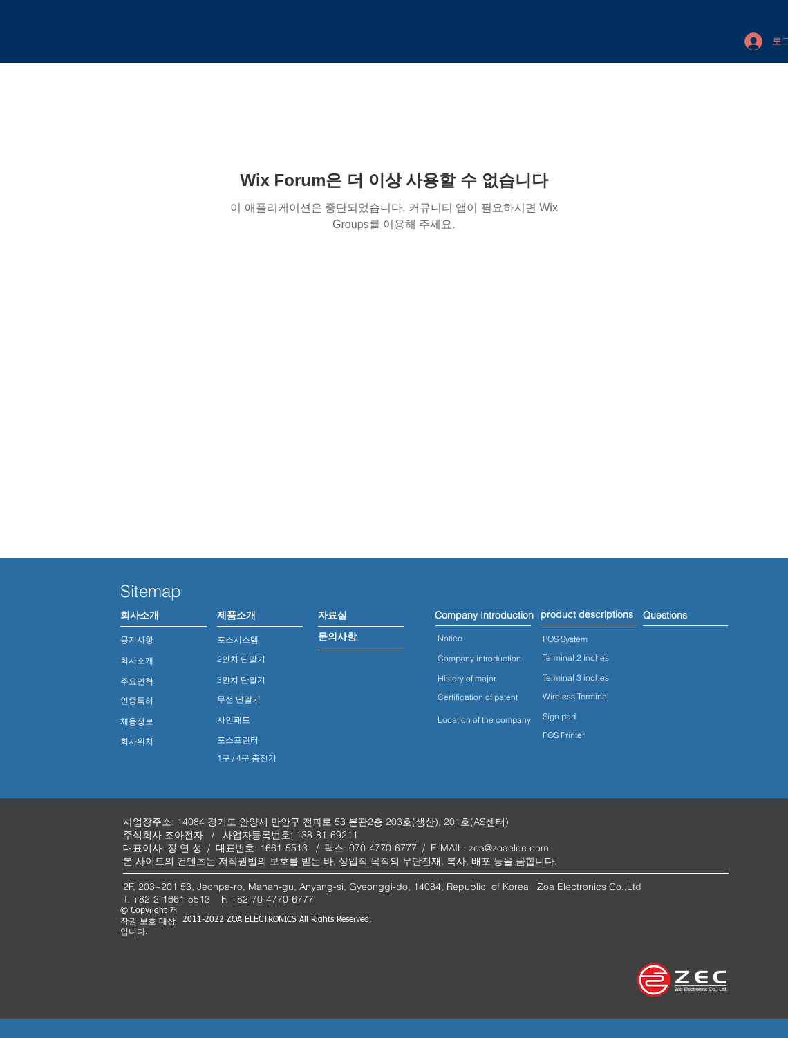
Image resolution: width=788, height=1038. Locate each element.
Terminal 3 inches (576, 677)
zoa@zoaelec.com (509, 848)
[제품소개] (236, 616)
